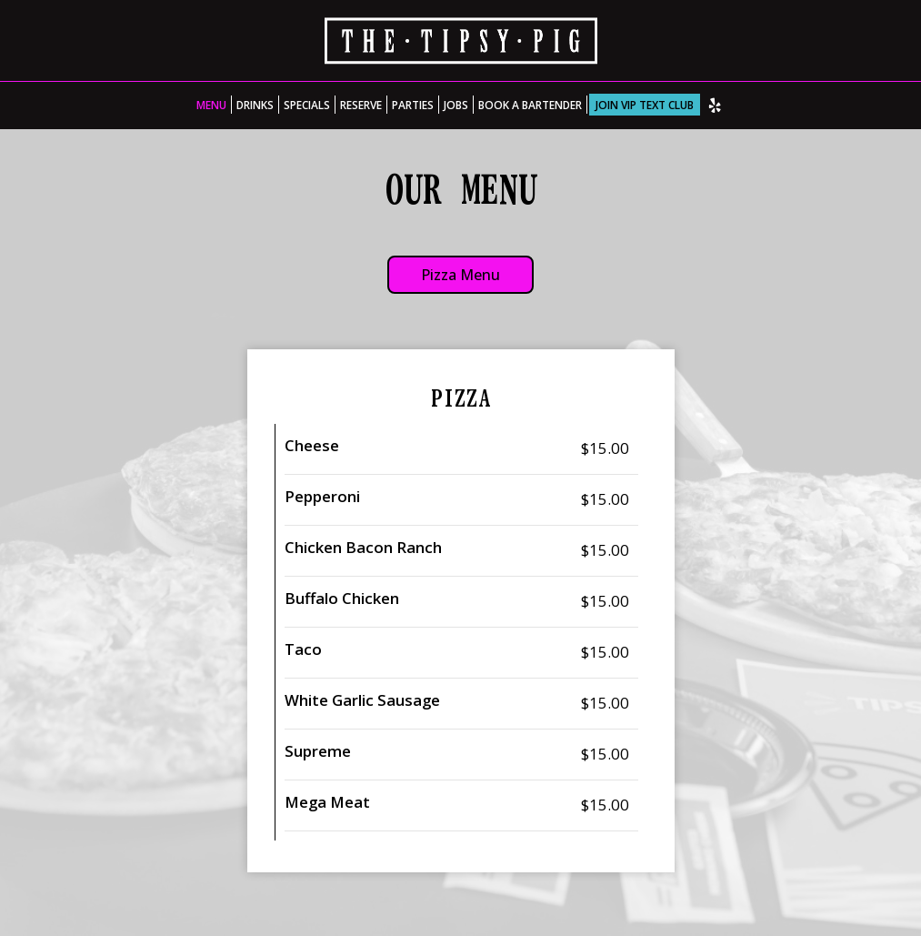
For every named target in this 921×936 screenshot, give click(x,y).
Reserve (361, 104)
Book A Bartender (530, 104)
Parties (413, 104)
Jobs (456, 104)
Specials (307, 104)
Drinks (255, 104)
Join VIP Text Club (645, 104)
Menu (211, 104)
